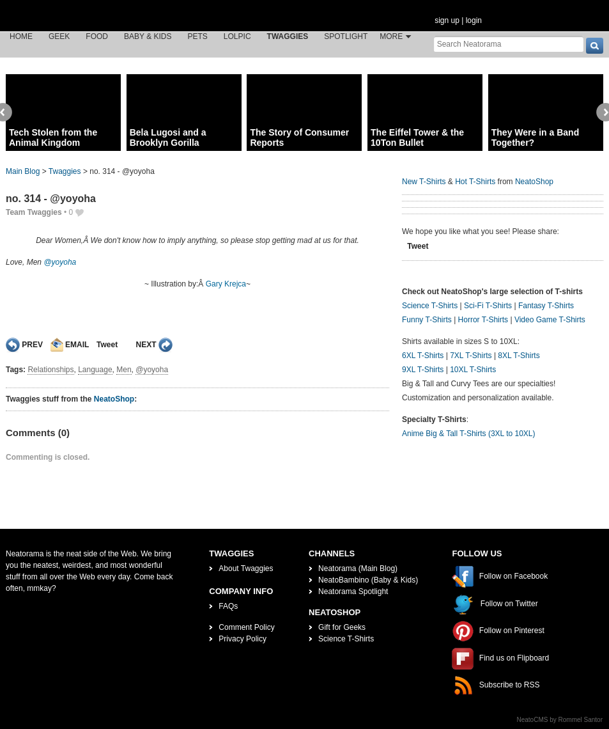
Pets (198, 36)
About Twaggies (246, 568)
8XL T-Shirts (518, 355)
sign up (447, 20)
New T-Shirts (423, 181)
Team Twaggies (34, 212)
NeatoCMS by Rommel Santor (560, 719)
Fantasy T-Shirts (546, 305)
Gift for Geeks (342, 627)
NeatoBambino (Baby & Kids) (368, 580)
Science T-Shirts (430, 305)
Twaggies (288, 36)
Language (95, 369)
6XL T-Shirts (422, 355)
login (474, 20)
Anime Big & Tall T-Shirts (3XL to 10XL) (469, 433)
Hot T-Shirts (475, 181)
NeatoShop (114, 399)
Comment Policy (246, 627)
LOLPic (237, 36)
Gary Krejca (226, 283)
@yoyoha (59, 262)
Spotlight (345, 36)
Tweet (107, 344)
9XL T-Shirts (422, 369)
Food (97, 36)
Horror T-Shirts (483, 319)
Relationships (50, 369)
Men (123, 369)
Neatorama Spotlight (353, 591)
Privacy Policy (242, 638)
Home (21, 36)
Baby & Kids (147, 36)
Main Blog (23, 171)
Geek (59, 36)
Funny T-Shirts (427, 319)
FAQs (228, 606)
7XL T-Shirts (470, 355)
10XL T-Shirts (473, 369)
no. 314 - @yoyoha (51, 198)
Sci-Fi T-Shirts (488, 305)
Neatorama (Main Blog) (357, 568)
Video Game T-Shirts (549, 319)
